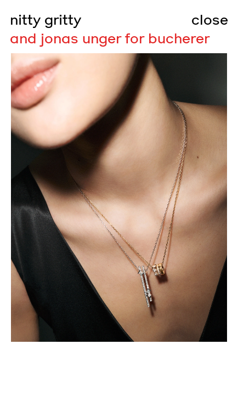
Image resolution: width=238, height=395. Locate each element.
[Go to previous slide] (59, 197)
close (209, 20)
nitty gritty (45, 20)
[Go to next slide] (178, 197)
